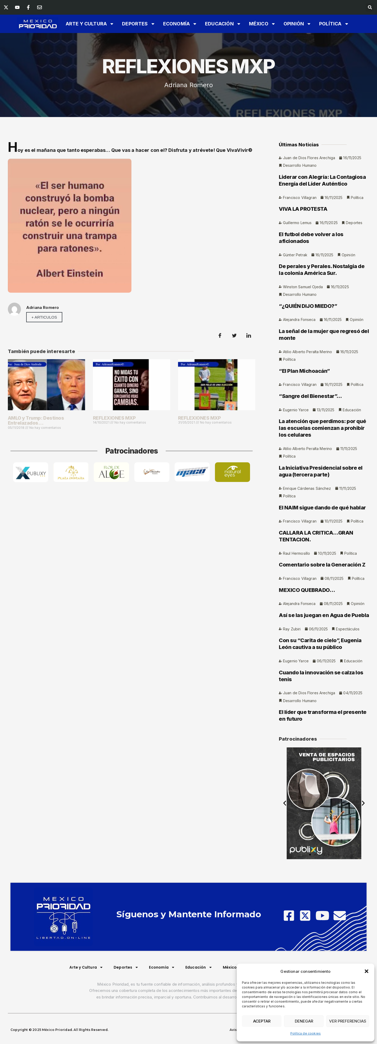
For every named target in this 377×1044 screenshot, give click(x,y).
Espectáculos (347, 678)
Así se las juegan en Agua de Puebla (324, 665)
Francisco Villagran (300, 242)
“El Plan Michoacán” (304, 417)
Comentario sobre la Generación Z (322, 613)
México (262, 24)
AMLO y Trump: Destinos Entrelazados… (36, 420)
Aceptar (261, 1021)
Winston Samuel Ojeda (303, 332)
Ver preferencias (347, 1021)
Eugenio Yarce (296, 456)
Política (334, 24)
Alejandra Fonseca (299, 365)
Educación (223, 24)
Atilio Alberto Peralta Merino (307, 398)
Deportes (138, 24)
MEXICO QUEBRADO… (307, 639)
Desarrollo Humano (300, 209)
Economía (180, 24)
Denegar (304, 1021)
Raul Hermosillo (296, 601)
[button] (366, 971)
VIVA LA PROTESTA (303, 253)
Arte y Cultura (90, 24)
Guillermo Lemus (297, 267)
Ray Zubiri (292, 678)
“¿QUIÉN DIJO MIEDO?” (308, 351)
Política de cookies (305, 1033)
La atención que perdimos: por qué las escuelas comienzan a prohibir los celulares (322, 475)
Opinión (297, 24)
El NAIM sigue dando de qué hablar (322, 555)
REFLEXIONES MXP (114, 418)
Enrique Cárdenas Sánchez (307, 536)
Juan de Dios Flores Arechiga (309, 201)
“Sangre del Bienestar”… (310, 443)
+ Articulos (44, 317)
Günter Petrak (295, 299)
